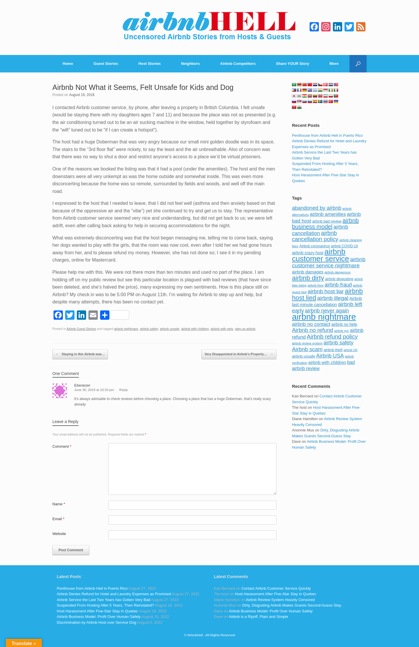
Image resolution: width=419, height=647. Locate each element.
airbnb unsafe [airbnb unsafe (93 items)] (303, 356)
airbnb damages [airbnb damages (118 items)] (307, 271)
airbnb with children (195, 328)
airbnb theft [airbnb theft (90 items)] (333, 350)
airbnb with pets (222, 328)
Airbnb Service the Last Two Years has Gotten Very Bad (103, 600)
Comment (61, 446)
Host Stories (150, 63)
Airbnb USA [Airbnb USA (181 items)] (330, 356)
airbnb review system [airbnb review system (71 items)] (307, 343)
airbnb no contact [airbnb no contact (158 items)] (311, 324)
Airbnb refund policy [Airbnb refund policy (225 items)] (332, 336)
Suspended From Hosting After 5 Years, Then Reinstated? (105, 605)
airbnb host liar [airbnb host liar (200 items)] (326, 291)
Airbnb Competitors (238, 63)
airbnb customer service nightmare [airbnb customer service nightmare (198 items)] (328, 262)
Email (58, 519)
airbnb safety (149, 328)
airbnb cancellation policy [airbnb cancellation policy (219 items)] (315, 236)
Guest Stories (105, 63)
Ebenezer (82, 385)
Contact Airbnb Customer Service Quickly (276, 588)
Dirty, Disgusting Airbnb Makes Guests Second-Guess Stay (291, 605)
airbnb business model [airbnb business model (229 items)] (325, 223)
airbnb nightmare (126, 328)
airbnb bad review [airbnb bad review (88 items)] (327, 221)
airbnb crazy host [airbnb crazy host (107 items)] (307, 252)
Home (68, 63)
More (334, 63)
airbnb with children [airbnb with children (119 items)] (327, 362)
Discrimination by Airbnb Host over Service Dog (96, 622)
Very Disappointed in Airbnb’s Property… (239, 354)
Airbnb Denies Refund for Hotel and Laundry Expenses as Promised (114, 594)
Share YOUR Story (292, 63)
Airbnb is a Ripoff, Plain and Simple (258, 616)
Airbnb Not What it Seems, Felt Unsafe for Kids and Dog (143, 87)
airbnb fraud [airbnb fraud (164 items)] (337, 285)
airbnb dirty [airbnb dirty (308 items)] (308, 278)
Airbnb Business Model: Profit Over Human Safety (99, 616)
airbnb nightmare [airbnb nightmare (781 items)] (324, 316)
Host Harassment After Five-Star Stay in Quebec (97, 611)
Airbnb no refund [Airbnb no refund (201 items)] (312, 330)
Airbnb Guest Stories (81, 328)
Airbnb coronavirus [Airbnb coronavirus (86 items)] (314, 246)
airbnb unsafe (170, 328)
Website (59, 534)
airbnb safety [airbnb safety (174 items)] (338, 343)
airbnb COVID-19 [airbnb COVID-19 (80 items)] (344, 246)
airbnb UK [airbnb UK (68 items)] (351, 350)
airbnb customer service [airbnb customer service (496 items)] (320, 255)
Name (58, 504)
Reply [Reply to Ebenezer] (123, 390)
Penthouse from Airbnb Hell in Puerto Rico (327, 135)
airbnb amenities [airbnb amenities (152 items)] (328, 214)
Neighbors (190, 63)
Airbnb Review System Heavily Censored (280, 600)
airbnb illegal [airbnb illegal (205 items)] (332, 298)
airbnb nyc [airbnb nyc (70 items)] (341, 331)
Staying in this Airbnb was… (80, 354)
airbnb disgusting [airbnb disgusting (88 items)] (339, 279)
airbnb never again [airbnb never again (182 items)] (327, 310)
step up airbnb (245, 328)
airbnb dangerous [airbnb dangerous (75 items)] (337, 272)
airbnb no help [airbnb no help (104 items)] (344, 324)
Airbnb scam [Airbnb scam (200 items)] (307, 349)
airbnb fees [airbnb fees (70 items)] (315, 285)
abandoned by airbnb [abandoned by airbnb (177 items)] (316, 208)
